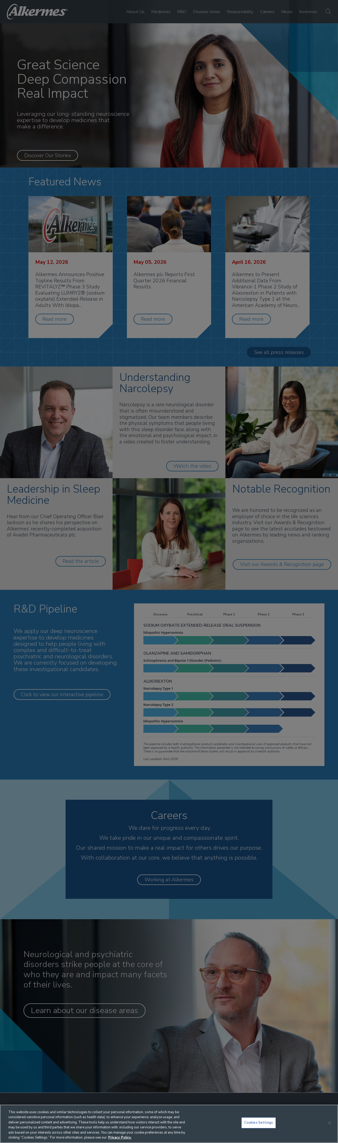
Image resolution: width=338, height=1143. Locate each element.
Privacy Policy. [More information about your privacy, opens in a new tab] (119, 1137)
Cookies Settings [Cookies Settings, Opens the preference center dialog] (258, 1122)
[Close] (329, 1123)
